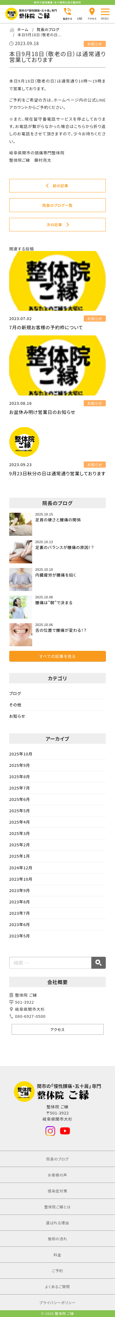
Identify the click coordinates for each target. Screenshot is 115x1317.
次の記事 (54, 224)
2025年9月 (19, 765)
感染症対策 (57, 1190)
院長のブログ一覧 (57, 205)
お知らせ (17, 716)
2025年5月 (19, 810)
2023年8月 (19, 902)
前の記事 (60, 185)
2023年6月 (19, 924)
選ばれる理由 (57, 1222)
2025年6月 (19, 799)
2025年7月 (19, 788)
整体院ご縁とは (57, 1206)
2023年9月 (19, 890)
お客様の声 (57, 1174)
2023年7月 (19, 913)
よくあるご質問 (57, 1286)
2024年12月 (21, 868)
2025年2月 (19, 845)
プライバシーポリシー (57, 1302)
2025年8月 (19, 776)
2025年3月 (19, 833)
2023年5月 (19, 936)
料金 (58, 1254)
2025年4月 (19, 822)
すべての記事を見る (57, 656)
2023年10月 (21, 879)
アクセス (57, 1029)
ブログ (15, 693)
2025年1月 (19, 856)
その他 (15, 705)
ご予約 (57, 1270)
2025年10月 (21, 754)
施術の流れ (57, 1238)
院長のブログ (57, 1158)
